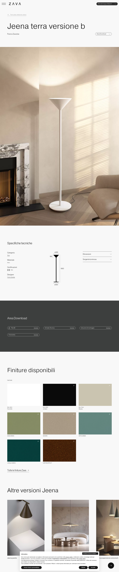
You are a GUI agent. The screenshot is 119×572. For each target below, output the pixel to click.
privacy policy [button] (69, 557)
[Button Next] (111, 565)
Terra (8, 255)
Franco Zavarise (11, 277)
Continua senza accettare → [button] (90, 553)
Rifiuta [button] (83, 567)
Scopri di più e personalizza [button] (31, 567)
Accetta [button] (93, 567)
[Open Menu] (3, 3)
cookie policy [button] (82, 558)
